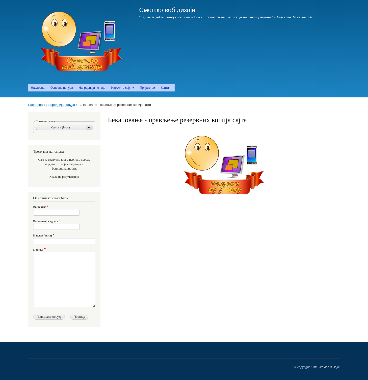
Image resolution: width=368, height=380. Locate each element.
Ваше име (39, 207)
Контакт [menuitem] (166, 87)
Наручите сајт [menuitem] (121, 88)
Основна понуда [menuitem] (62, 87)
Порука (38, 249)
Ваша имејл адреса (45, 221)
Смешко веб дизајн (167, 9)
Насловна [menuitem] (38, 87)
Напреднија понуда (60, 105)
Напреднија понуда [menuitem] (92, 87)
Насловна (35, 105)
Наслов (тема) (42, 235)
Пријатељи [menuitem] (147, 87)
